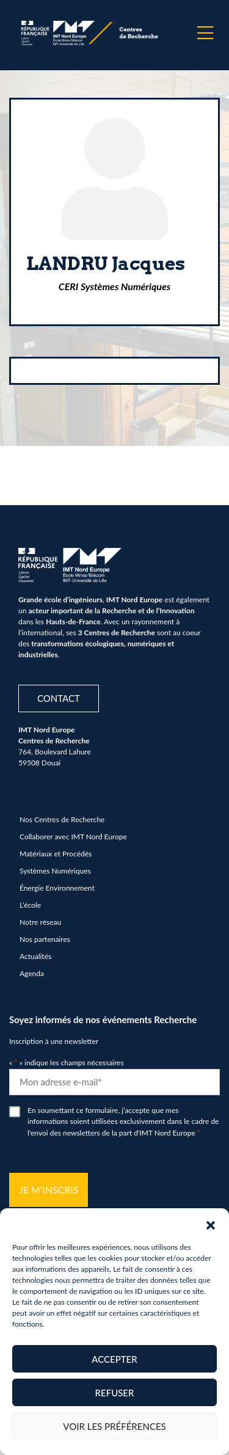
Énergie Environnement (57, 887)
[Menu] (205, 33)
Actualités (35, 956)
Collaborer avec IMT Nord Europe (73, 836)
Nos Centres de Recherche (62, 819)
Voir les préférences (114, 1426)
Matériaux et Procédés (56, 853)
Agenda (32, 973)
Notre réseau (40, 922)
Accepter (114, 1359)
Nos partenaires (45, 939)
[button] (211, 1223)
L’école (30, 905)
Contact (58, 698)
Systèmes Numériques (55, 870)
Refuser (114, 1392)
